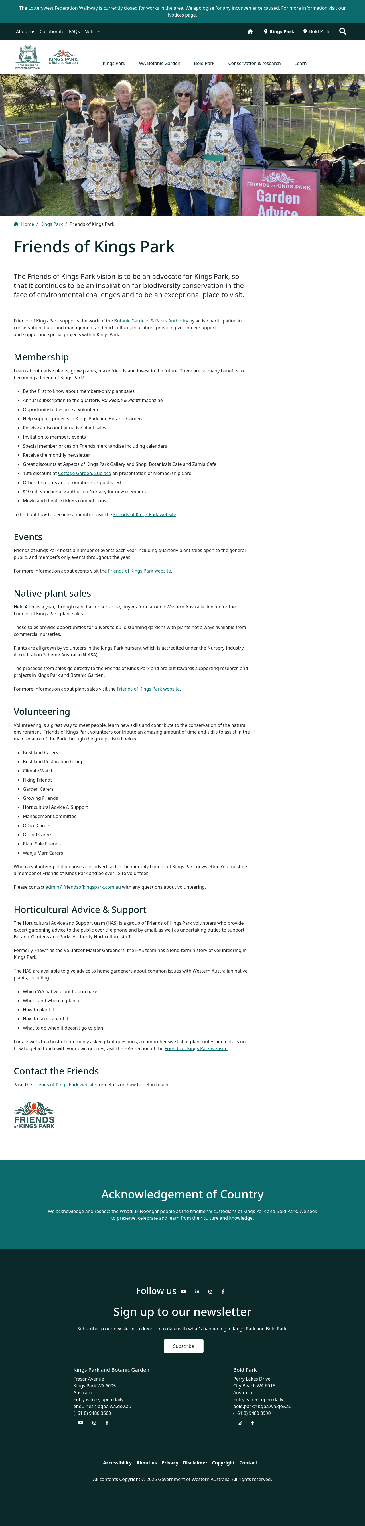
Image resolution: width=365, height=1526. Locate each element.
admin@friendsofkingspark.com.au (83, 887)
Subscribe (183, 1346)
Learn (301, 63)
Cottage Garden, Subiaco (84, 473)
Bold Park (316, 31)
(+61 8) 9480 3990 (252, 1413)
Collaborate (52, 31)
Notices (92, 31)
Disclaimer (195, 1463)
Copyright (223, 1463)
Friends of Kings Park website (144, 514)
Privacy (169, 1463)
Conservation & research (254, 63)
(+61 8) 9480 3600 (92, 1413)
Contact (248, 1463)
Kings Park (279, 31)
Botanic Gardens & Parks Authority (151, 321)
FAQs (74, 31)
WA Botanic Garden (159, 63)
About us (25, 31)
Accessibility (117, 1463)
